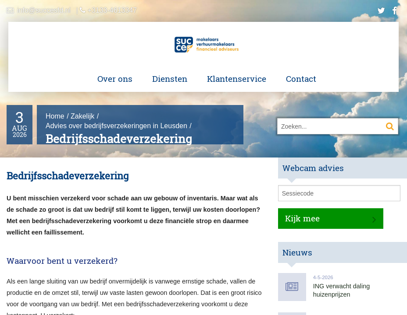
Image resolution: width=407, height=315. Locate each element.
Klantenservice (236, 78)
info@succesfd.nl (44, 10)
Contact (301, 78)
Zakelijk (82, 116)
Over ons (114, 78)
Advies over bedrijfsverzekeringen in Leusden (116, 126)
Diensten (169, 78)
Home (55, 116)
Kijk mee (302, 218)
